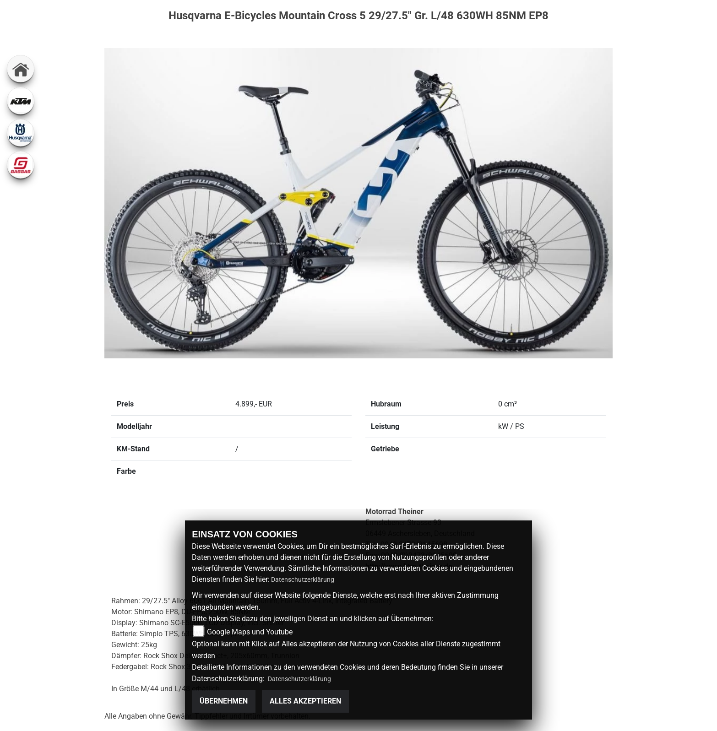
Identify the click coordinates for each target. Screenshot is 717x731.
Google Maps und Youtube (250, 631)
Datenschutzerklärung (302, 579)
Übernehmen (224, 701)
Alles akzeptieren (305, 701)
